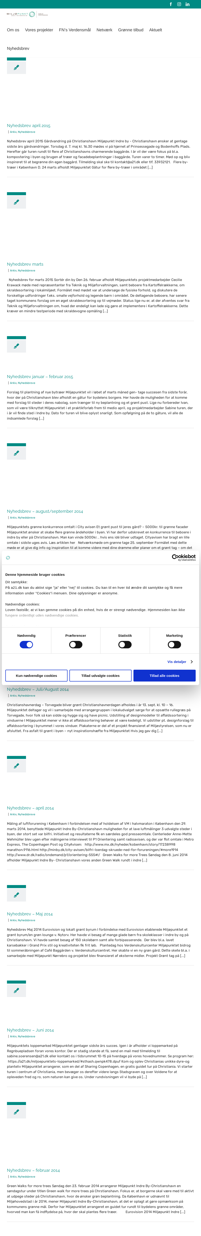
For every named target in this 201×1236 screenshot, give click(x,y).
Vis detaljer (177, 662)
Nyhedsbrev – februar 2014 (33, 1170)
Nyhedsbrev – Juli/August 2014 (38, 689)
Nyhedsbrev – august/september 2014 (45, 511)
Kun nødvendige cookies (36, 676)
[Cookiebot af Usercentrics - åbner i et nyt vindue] (175, 557)
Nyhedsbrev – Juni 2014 (30, 1030)
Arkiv (13, 132)
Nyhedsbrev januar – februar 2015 (40, 376)
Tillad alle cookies (164, 676)
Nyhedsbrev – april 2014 (30, 808)
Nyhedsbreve (26, 132)
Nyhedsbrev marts (25, 264)
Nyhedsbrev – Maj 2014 (30, 913)
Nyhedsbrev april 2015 (28, 125)
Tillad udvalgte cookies (100, 676)
